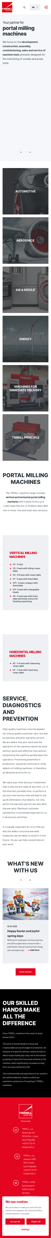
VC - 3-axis (18, 564)
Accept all (15, 1221)
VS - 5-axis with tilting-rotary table (26, 569)
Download (25, 1121)
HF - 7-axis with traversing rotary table (25, 671)
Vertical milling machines (23, 555)
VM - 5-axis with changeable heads (26, 590)
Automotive (26, 191)
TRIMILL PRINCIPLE (26, 437)
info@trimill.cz (28, 1147)
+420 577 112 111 (28, 1143)
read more (33, 950)
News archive (25, 972)
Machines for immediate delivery (26, 388)
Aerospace (26, 240)
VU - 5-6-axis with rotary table (27, 574)
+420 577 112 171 (30, 1170)
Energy (26, 339)
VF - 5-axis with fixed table (25, 578)
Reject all (35, 1221)
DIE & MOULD (26, 290)
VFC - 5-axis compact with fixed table (25, 584)
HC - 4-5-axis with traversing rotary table (26, 664)
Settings (25, 1229)
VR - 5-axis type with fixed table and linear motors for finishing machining (25, 599)
